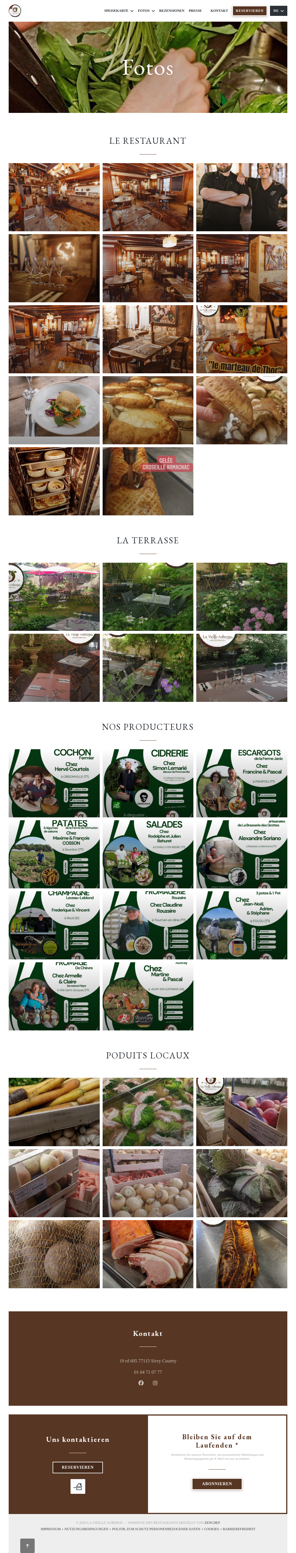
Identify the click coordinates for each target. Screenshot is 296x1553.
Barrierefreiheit (239, 1530)
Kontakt (219, 11)
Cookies (213, 1530)
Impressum (52, 1530)
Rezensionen (171, 11)
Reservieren (250, 11)
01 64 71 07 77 (148, 1372)
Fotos (146, 11)
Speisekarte (119, 11)
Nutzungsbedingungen (88, 1530)
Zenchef (212, 1523)
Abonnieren (217, 1484)
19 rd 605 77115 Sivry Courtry (173, 1360)
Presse (195, 11)
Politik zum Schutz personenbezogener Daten (158, 1530)
